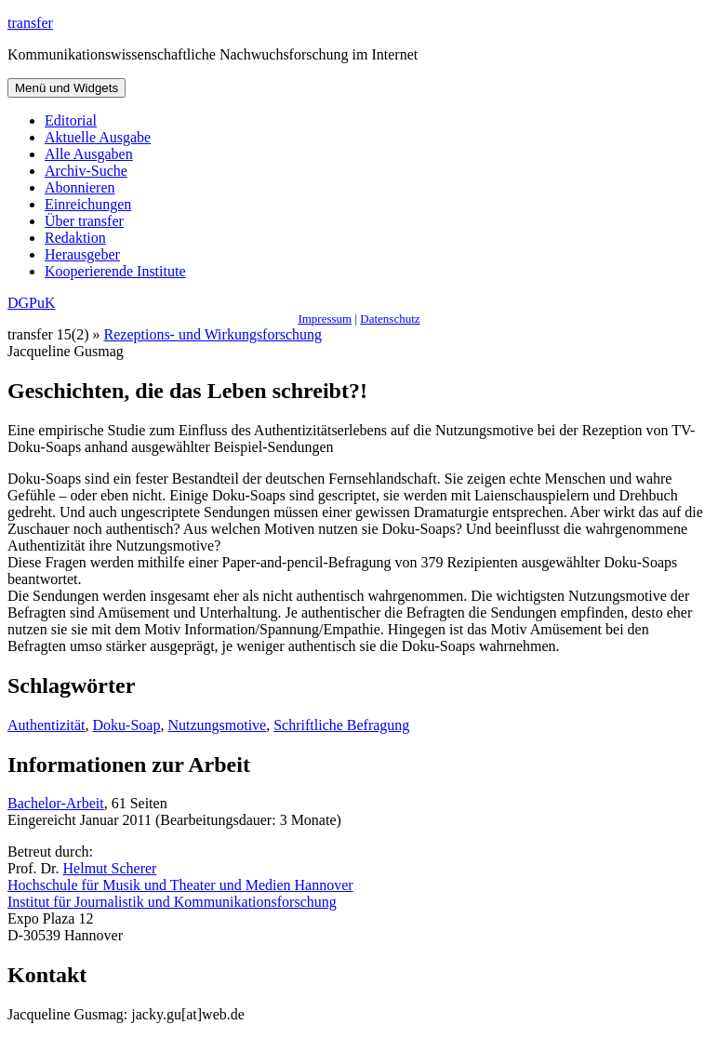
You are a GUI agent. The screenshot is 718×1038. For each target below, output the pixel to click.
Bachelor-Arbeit (55, 803)
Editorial (71, 120)
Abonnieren (80, 187)
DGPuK (31, 303)
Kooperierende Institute (115, 271)
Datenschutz (389, 319)
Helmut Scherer (110, 868)
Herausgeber (82, 254)
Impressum (325, 319)
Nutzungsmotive (216, 725)
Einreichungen (88, 204)
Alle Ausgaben (89, 154)
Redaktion (75, 238)
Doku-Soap (127, 725)
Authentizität (46, 725)
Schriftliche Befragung (341, 725)
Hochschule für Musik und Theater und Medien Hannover (180, 885)
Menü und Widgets (66, 88)
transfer (30, 23)
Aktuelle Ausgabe (98, 137)
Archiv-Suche (86, 171)
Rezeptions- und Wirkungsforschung (213, 334)
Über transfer (84, 221)
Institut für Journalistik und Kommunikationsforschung (172, 902)
